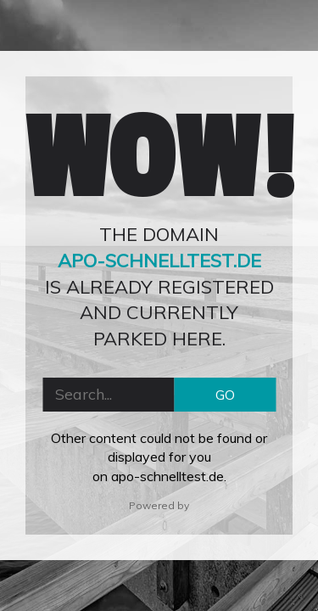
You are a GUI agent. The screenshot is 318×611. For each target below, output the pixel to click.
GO (225, 394)
